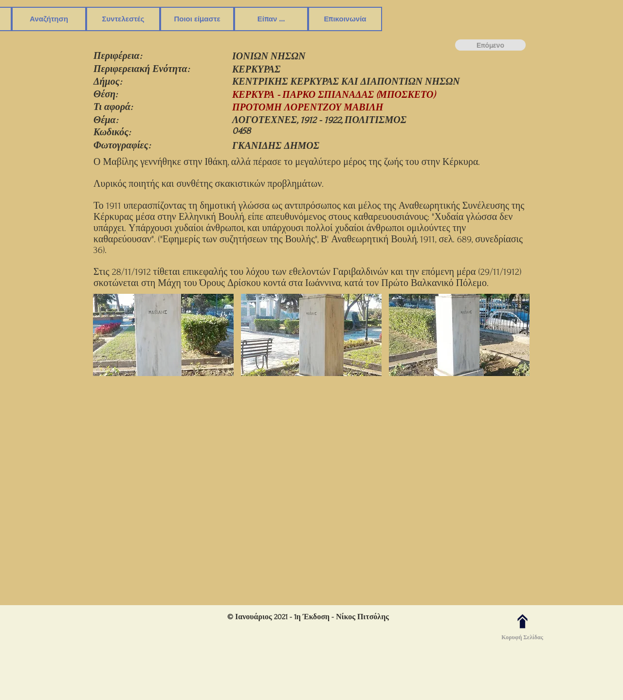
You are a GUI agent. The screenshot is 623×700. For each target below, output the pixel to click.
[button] (49, 19)
